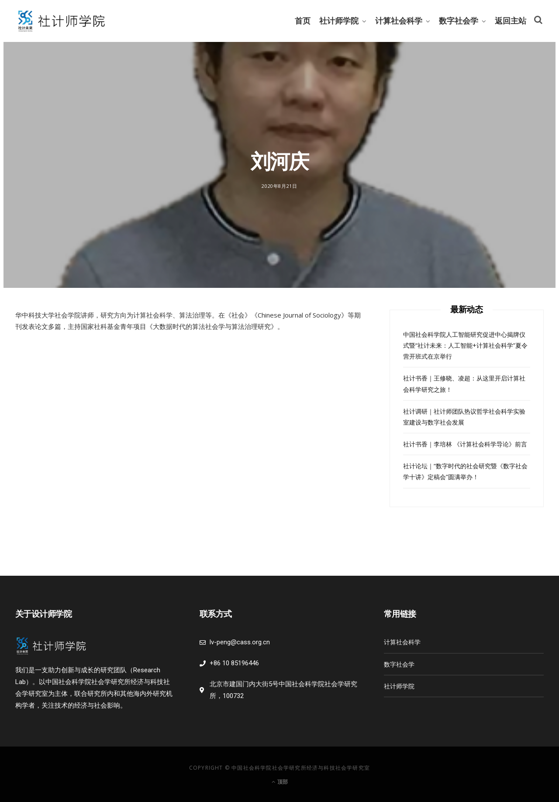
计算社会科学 (398, 20)
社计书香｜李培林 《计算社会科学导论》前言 (465, 444)
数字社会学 (458, 20)
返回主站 (510, 20)
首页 (303, 20)
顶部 (280, 781)
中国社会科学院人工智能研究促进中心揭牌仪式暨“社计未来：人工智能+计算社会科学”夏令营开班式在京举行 (465, 345)
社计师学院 (339, 20)
